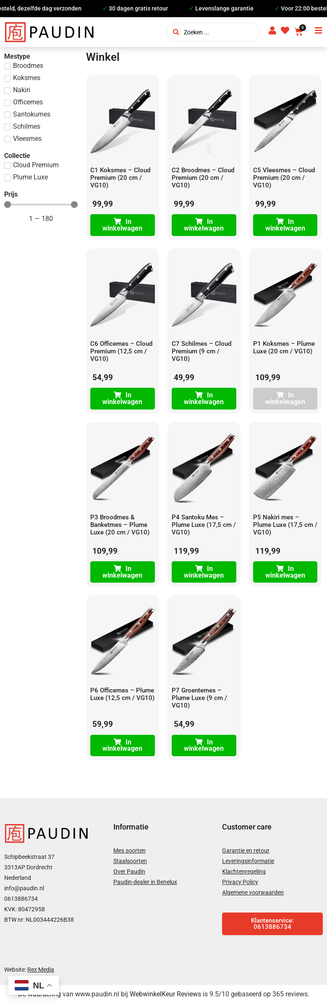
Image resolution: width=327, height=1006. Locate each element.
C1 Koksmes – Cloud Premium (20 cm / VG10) (120, 177)
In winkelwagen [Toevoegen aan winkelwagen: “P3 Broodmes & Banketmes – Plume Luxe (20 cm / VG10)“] (122, 573)
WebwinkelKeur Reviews (165, 997)
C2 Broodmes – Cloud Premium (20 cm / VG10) (203, 177)
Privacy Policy (240, 884)
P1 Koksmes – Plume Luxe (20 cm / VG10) (284, 347)
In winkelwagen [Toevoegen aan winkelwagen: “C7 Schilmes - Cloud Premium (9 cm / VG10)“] (204, 399)
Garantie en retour (245, 853)
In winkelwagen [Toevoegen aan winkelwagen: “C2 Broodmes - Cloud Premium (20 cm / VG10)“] (204, 225)
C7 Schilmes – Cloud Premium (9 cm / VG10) (201, 351)
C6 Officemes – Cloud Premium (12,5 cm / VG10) (121, 351)
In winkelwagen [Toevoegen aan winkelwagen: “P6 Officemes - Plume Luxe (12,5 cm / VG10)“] (122, 747)
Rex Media (40, 971)
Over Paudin (129, 874)
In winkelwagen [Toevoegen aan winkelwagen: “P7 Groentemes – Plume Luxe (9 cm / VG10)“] (204, 747)
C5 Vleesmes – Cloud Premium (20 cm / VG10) (284, 177)
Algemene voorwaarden (253, 895)
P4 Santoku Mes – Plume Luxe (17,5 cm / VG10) (204, 526)
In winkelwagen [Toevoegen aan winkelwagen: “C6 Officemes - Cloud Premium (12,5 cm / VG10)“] (122, 399)
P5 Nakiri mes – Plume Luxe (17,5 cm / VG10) (285, 526)
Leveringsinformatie (248, 863)
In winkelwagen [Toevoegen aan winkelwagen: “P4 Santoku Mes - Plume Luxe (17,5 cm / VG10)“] (204, 573)
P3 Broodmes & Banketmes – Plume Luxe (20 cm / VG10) (119, 526)
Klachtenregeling (244, 874)
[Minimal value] (41, 204)
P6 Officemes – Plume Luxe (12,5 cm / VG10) (122, 696)
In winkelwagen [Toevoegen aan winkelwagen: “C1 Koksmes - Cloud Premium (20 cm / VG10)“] (122, 225)
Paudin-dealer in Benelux (145, 884)
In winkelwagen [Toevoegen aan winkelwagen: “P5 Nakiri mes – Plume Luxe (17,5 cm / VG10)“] (285, 573)
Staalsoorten (130, 863)
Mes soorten (129, 853)
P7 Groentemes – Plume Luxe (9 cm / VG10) (199, 700)
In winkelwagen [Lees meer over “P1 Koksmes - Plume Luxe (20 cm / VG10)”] (285, 399)
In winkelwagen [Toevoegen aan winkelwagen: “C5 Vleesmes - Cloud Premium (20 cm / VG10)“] (285, 225)
